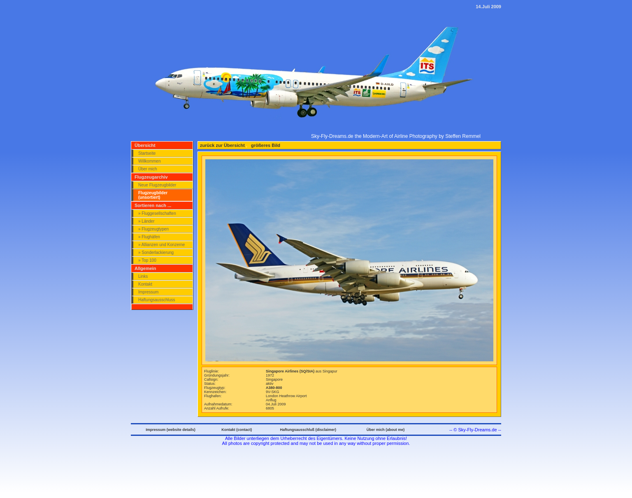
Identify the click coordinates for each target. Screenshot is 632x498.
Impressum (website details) (170, 430)
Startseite (147, 153)
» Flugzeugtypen (153, 229)
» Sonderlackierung (156, 252)
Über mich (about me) (386, 430)
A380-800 (274, 388)
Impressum (148, 292)
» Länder (146, 221)
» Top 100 (147, 260)
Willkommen (149, 161)
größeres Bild (265, 145)
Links (143, 276)
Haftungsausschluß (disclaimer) (308, 430)
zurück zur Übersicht (222, 145)
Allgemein (145, 268)
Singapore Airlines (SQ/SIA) (291, 371)
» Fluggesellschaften (157, 213)
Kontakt (145, 284)
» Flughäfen (149, 237)
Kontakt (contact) (236, 430)
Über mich (147, 169)
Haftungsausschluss (156, 300)
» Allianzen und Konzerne (161, 244)
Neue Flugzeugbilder (157, 185)
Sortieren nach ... (153, 205)
